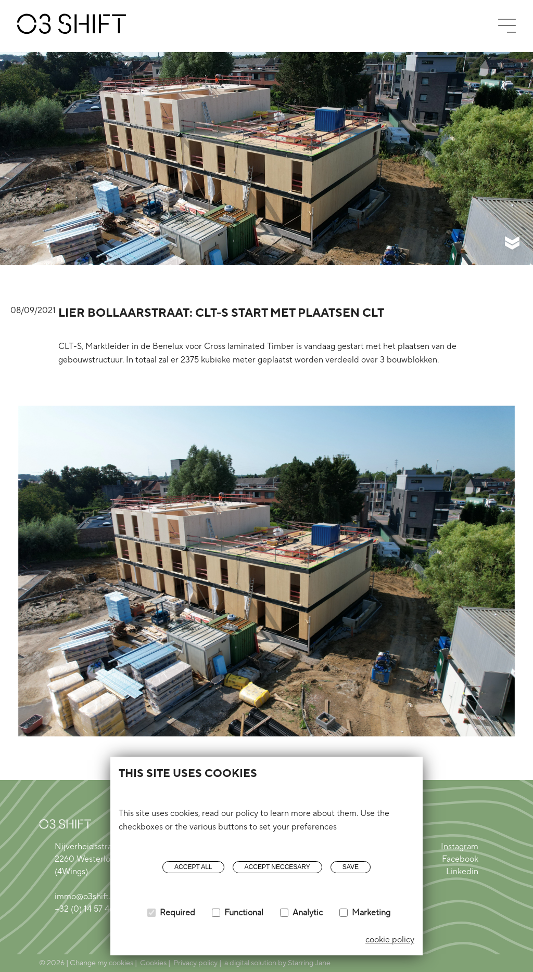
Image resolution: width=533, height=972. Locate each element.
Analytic (308, 913)
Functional (243, 913)
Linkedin (462, 871)
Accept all (193, 867)
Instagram (459, 846)
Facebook (460, 859)
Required (177, 913)
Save (350, 867)
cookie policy (389, 940)
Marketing (371, 913)
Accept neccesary (277, 867)
